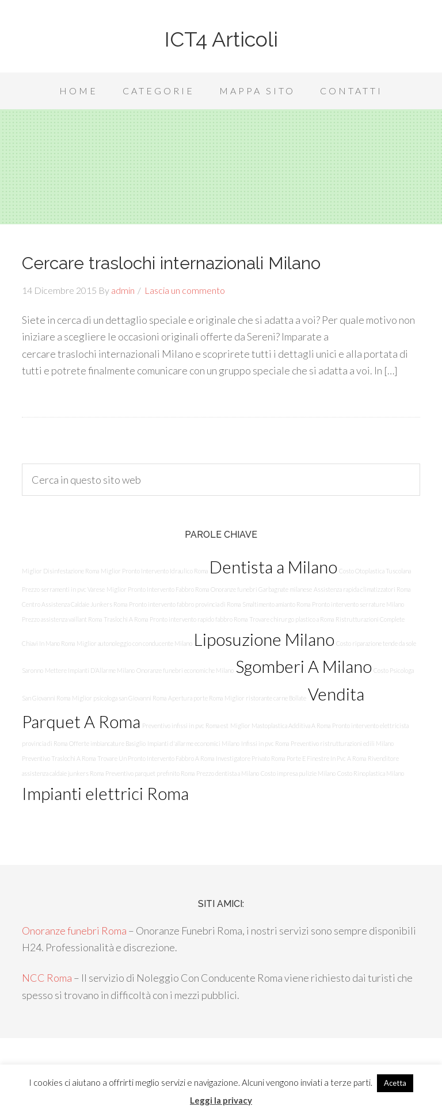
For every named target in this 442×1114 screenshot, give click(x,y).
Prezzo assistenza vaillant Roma (62, 619)
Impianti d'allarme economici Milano (193, 743)
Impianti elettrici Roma (105, 793)
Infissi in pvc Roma (265, 743)
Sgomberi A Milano (303, 666)
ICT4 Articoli (221, 39)
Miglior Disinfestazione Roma (60, 571)
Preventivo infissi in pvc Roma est (185, 725)
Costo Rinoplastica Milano (370, 773)
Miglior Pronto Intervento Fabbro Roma (157, 589)
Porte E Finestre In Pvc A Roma (326, 758)
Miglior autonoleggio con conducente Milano (134, 643)
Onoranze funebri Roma (74, 930)
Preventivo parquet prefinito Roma (150, 773)
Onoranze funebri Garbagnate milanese (261, 589)
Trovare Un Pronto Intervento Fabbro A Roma (155, 758)
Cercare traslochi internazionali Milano (171, 263)
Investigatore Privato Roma (250, 758)
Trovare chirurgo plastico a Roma (291, 619)
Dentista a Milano (273, 567)
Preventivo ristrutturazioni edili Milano (342, 743)
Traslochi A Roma (126, 619)
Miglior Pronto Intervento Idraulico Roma (154, 571)
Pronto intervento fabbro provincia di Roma (185, 604)
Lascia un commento (184, 290)
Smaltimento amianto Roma (276, 604)
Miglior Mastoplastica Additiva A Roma (280, 725)
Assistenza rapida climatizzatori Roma (362, 589)
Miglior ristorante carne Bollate (265, 698)
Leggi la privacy (221, 1100)
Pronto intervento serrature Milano (358, 604)
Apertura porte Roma (195, 698)
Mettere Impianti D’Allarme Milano (90, 670)
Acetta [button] (395, 1083)
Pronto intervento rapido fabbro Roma (198, 619)
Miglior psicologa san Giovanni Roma (119, 698)
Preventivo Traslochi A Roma (59, 758)
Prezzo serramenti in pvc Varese (63, 589)
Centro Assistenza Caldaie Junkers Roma (74, 604)
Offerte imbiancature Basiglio (107, 743)
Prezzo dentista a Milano (227, 773)
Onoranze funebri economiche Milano (185, 670)
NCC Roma (47, 977)
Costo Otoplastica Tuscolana (375, 571)
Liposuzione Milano (264, 639)
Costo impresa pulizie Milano (298, 773)
